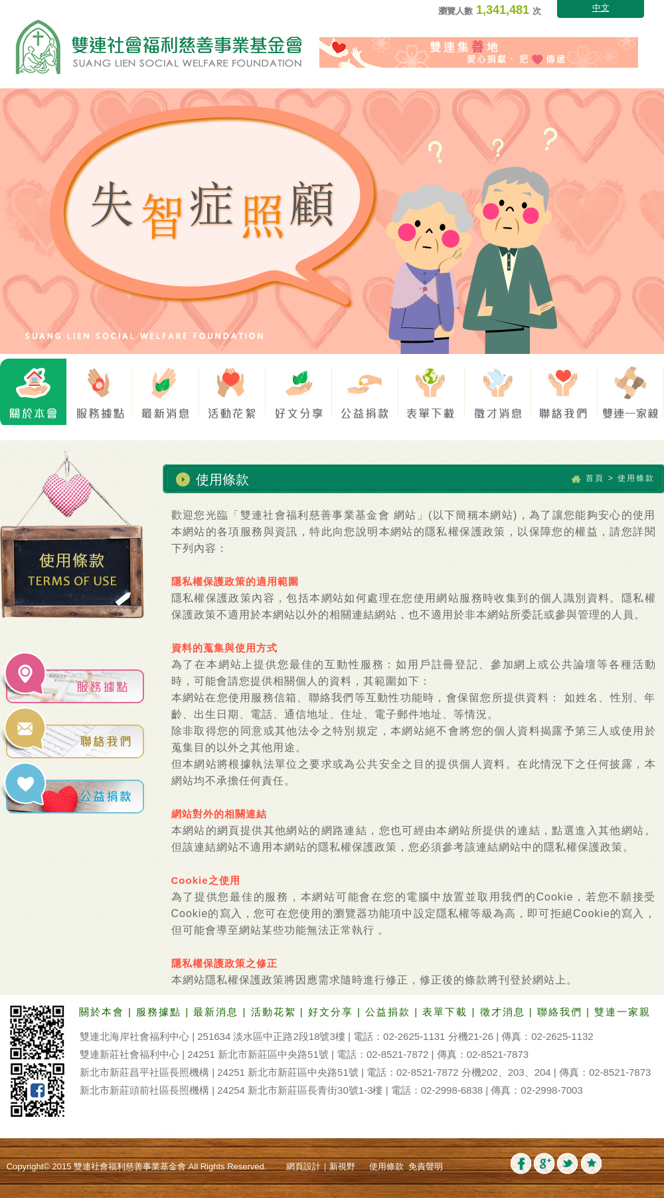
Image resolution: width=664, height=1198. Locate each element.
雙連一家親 (622, 1011)
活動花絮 (275, 1011)
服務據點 (160, 1011)
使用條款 (386, 1166)
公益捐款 (389, 1011)
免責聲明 (425, 1166)
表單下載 (446, 1011)
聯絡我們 (561, 1011)
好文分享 (332, 1011)
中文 (601, 8)
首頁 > (600, 478)
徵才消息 (504, 1011)
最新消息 (217, 1011)
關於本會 (103, 1011)
